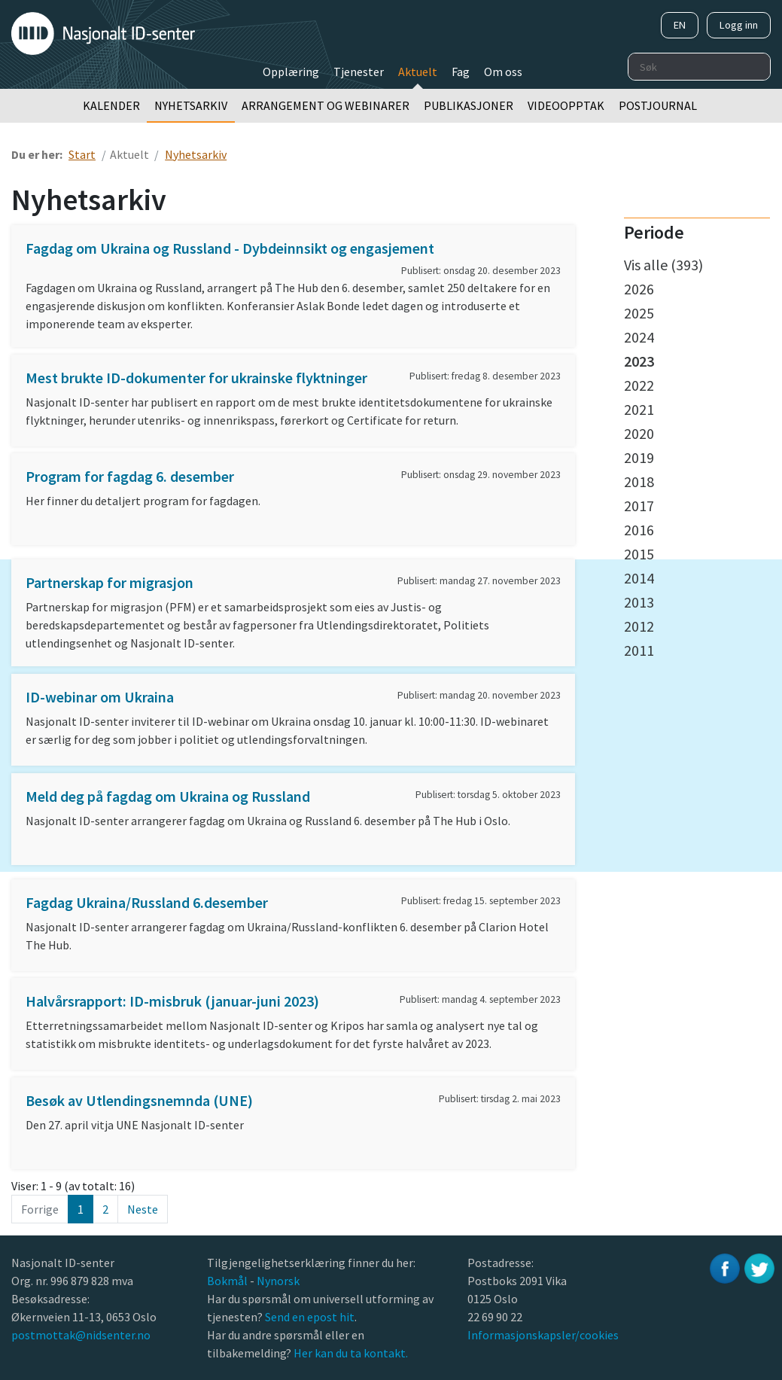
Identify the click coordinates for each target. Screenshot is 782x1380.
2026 (639, 288)
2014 (639, 577)
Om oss (503, 71)
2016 (639, 529)
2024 (639, 336)
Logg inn (739, 25)
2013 (639, 602)
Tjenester (358, 71)
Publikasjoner (468, 105)
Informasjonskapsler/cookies (543, 1334)
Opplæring (291, 71)
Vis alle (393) (663, 264)
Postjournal (658, 105)
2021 (639, 409)
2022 (639, 385)
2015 (639, 553)
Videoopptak (566, 105)
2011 (639, 650)
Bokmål (228, 1280)
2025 (639, 312)
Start (82, 154)
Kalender (111, 105)
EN (680, 25)
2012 (639, 626)
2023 (639, 361)
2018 (639, 481)
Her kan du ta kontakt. (349, 1352)
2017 (639, 505)
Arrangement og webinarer (325, 105)
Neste (142, 1209)
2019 (639, 457)
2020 (639, 433)
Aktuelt (417, 71)
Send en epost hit (309, 1316)
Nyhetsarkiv (190, 105)
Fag (461, 71)
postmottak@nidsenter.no (81, 1334)
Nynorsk (279, 1280)
